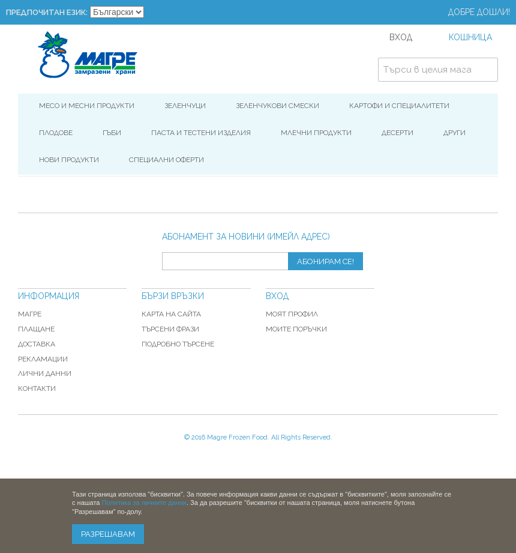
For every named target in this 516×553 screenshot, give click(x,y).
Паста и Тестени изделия (201, 132)
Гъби (112, 132)
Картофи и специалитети (399, 105)
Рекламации (43, 359)
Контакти (37, 388)
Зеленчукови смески (277, 105)
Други (454, 132)
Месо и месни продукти (86, 105)
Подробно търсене (178, 344)
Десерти (397, 132)
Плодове (56, 132)
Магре (29, 314)
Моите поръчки (296, 329)
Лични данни (44, 373)
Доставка (36, 344)
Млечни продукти (316, 132)
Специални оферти (166, 160)
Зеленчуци (185, 105)
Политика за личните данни (144, 502)
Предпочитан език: (47, 12)
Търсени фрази (170, 329)
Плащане (36, 329)
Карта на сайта (171, 314)
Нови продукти (69, 160)
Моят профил (292, 314)
